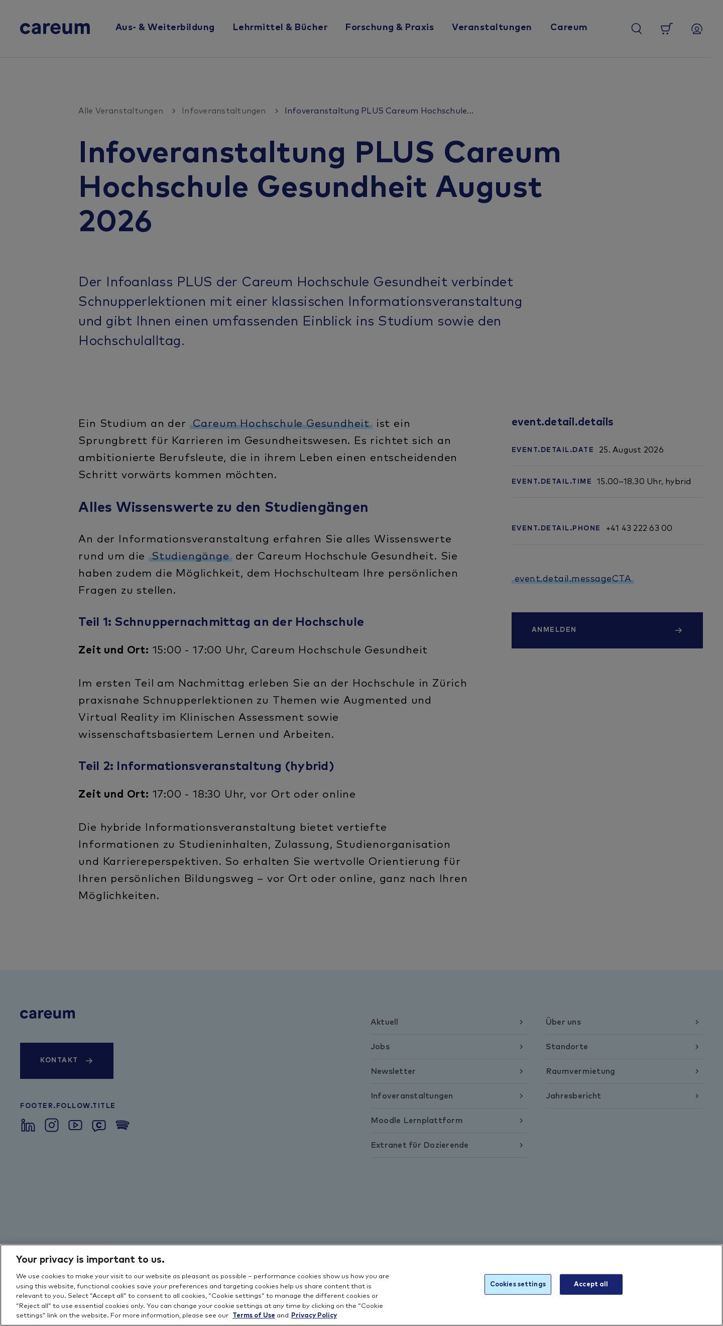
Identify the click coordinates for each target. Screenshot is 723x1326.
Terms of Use (253, 1315)
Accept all (591, 1284)
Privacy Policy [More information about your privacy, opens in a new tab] (314, 1315)
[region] (361, 1285)
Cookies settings (518, 1284)
